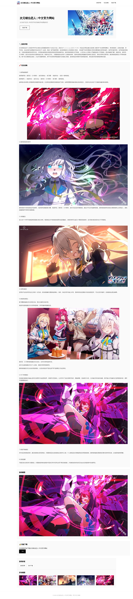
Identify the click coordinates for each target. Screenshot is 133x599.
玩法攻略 (106, 2)
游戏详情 (98, 2)
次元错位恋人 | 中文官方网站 (28, 3)
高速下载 (113, 2)
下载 (22, 551)
